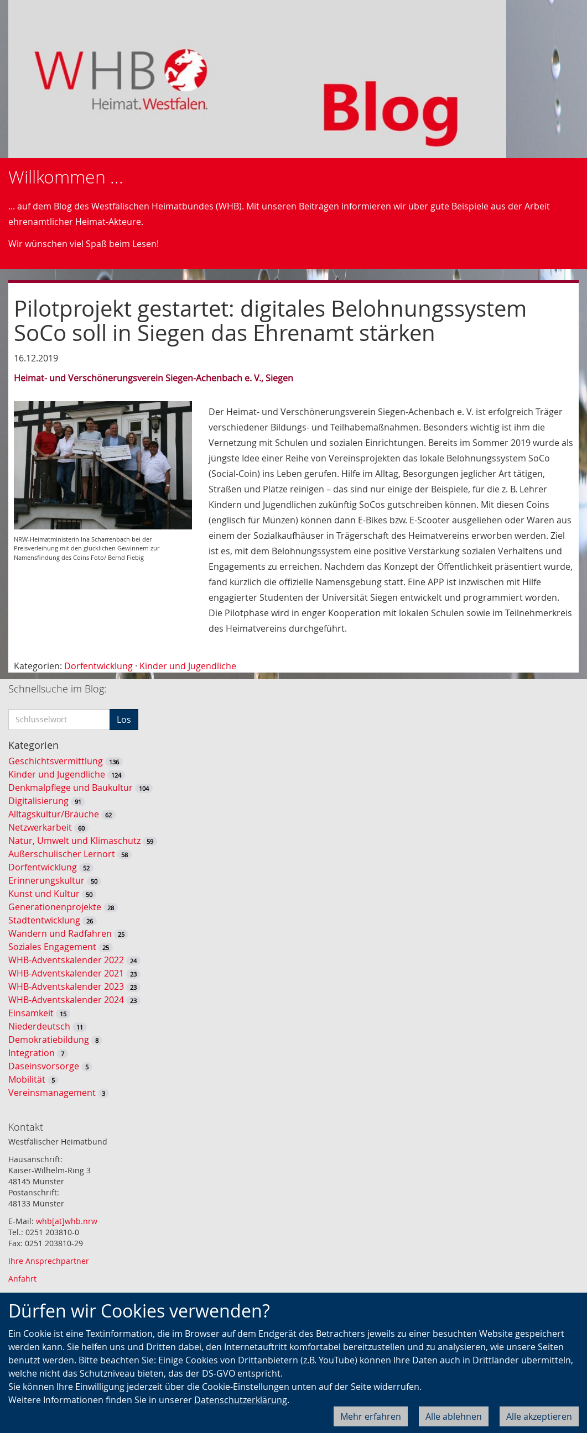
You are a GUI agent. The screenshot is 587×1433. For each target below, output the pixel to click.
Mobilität (26, 1079)
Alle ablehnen (453, 1416)
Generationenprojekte (54, 907)
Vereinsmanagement (52, 1092)
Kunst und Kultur (44, 894)
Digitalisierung (38, 801)
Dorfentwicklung (98, 666)
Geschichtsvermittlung (55, 761)
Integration (31, 1053)
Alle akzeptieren (539, 1416)
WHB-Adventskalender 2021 (66, 973)
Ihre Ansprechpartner (48, 1261)
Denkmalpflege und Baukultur (70, 787)
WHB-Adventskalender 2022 (66, 960)
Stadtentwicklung (44, 920)
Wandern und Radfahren (60, 933)
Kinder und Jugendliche (187, 666)
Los (124, 719)
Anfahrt (22, 1278)
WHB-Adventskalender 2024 (66, 1000)
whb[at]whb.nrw (66, 1221)
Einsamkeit (31, 1013)
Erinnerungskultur (46, 880)
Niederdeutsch (39, 1026)
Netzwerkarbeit (40, 827)
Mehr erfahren (370, 1416)
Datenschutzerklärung (240, 1400)
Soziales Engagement (52, 947)
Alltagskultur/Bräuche (53, 814)
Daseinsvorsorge (43, 1066)
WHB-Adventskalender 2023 (66, 986)
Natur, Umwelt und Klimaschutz (74, 840)
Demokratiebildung (48, 1039)
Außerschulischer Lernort (61, 854)
